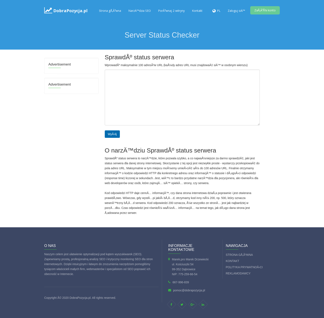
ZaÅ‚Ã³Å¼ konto (265, 10)
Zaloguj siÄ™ (236, 11)
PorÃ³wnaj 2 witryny (171, 11)
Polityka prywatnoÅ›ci (244, 267)
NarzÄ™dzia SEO (139, 11)
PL (218, 11)
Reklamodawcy (238, 273)
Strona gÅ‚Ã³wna (110, 11)
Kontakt (197, 11)
